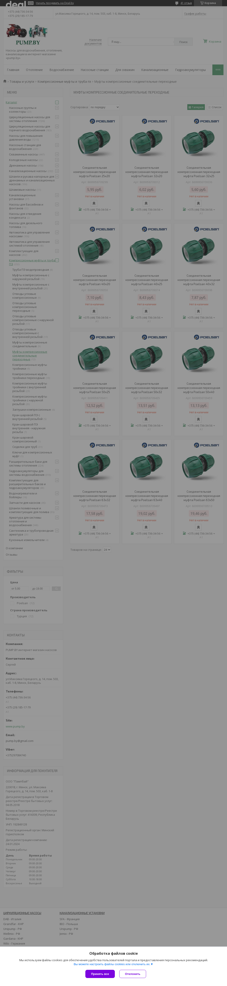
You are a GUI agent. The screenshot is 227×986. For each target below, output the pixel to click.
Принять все (100, 974)
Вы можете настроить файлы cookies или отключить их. (112, 964)
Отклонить (132, 974)
